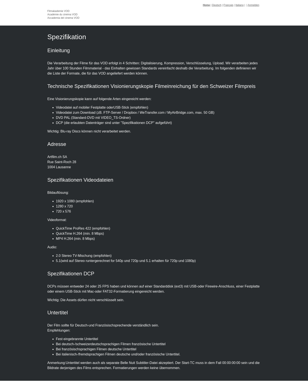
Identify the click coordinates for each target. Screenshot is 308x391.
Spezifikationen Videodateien (80, 180)
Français (228, 5)
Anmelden (253, 5)
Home (206, 5)
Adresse (56, 144)
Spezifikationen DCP (70, 273)
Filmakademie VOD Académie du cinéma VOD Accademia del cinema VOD (63, 14)
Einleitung (58, 50)
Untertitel (57, 312)
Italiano (239, 5)
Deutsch (216, 5)
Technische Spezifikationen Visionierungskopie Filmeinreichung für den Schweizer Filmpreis (151, 86)
